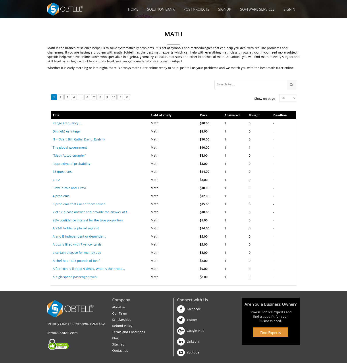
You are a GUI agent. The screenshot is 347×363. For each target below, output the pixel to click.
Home (133, 9)
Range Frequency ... (67, 123)
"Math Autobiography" (69, 155)
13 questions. (63, 171)
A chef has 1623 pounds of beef (76, 261)
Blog (115, 338)
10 (113, 97)
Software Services (257, 9)
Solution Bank (161, 9)
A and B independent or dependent (79, 236)
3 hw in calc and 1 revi (69, 188)
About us (118, 307)
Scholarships (121, 319)
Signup (224, 9)
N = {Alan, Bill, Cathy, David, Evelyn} (79, 139)
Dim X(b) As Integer (67, 131)
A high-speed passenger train (75, 277)
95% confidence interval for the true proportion (88, 220)
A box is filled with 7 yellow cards (77, 244)
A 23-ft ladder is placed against (76, 228)
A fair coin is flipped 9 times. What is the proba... (89, 269)
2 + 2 (56, 180)
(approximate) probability (71, 163)
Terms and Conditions (128, 332)
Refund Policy (122, 326)
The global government (70, 147)
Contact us (120, 350)
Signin (289, 9)
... (81, 97)
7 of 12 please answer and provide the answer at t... (91, 212)
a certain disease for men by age (77, 252)
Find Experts (270, 332)
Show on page (264, 98)
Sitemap (118, 344)
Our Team (119, 313)
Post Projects (196, 9)
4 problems (61, 196)
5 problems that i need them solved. (79, 204)
